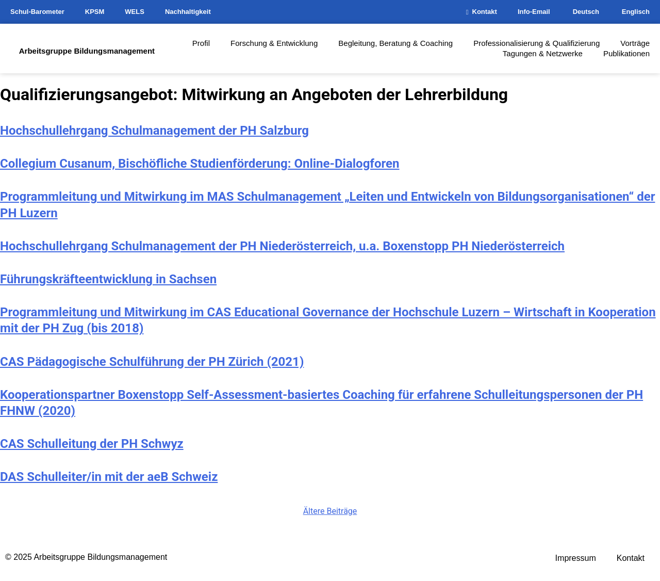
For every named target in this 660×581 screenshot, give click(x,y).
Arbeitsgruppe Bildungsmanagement (87, 50)
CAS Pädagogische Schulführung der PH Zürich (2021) (152, 361)
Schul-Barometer (37, 11)
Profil (201, 43)
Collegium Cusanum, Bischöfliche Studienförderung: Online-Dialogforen (199, 163)
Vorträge (635, 43)
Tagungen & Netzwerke (543, 53)
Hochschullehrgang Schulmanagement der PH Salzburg (154, 130)
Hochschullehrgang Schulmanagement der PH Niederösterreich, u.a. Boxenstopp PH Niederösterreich (282, 246)
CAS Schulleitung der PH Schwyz (92, 444)
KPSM (95, 11)
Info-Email (534, 11)
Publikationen (626, 53)
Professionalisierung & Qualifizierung (536, 43)
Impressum (575, 558)
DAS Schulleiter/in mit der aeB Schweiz (109, 477)
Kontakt (481, 11)
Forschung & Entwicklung (274, 43)
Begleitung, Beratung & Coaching (395, 43)
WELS (134, 11)
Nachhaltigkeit (188, 11)
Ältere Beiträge (330, 511)
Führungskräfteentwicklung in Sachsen (108, 279)
